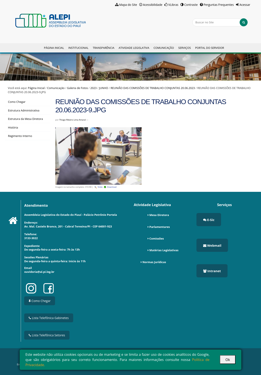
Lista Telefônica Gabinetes (49, 318)
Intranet (212, 271)
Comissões (156, 238)
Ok (227, 359)
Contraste (191, 5)
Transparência (103, 48)
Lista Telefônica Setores (47, 335)
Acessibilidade (152, 5)
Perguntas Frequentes (219, 5)
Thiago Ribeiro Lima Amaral (72, 119)
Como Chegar (40, 301)
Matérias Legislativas (164, 250)
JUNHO (103, 88)
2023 (93, 88)
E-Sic (209, 220)
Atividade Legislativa (134, 48)
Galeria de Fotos (77, 88)
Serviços (184, 48)
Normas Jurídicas (154, 262)
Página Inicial (54, 48)
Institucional (78, 48)
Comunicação (163, 48)
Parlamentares (159, 227)
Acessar (245, 5)
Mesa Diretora (159, 215)
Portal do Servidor (209, 48)
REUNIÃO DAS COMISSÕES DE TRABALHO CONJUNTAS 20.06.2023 (153, 88)
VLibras (173, 5)
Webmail (212, 245)
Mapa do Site (128, 5)
